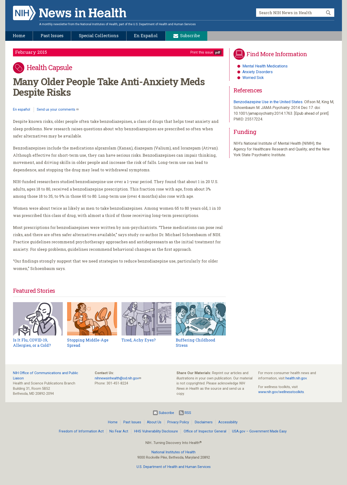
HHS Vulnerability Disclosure (156, 431)
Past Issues (132, 422)
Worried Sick (253, 77)
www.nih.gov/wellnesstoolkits (281, 392)
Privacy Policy (178, 422)
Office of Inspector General (205, 431)
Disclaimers (204, 422)
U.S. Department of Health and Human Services (174, 467)
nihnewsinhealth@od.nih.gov (117, 378)
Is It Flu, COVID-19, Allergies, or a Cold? (32, 342)
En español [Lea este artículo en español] (21, 110)
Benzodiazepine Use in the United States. (268, 102)
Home (113, 422)
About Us (154, 422)
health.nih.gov (296, 378)
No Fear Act (118, 431)
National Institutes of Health (173, 452)
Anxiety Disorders (257, 72)
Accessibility (228, 422)
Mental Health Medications (265, 66)
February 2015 (31, 52)
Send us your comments (56, 110)
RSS (185, 412)
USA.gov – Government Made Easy (259, 431)
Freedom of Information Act (81, 431)
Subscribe (163, 412)
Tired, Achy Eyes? (138, 339)
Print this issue (201, 52)
